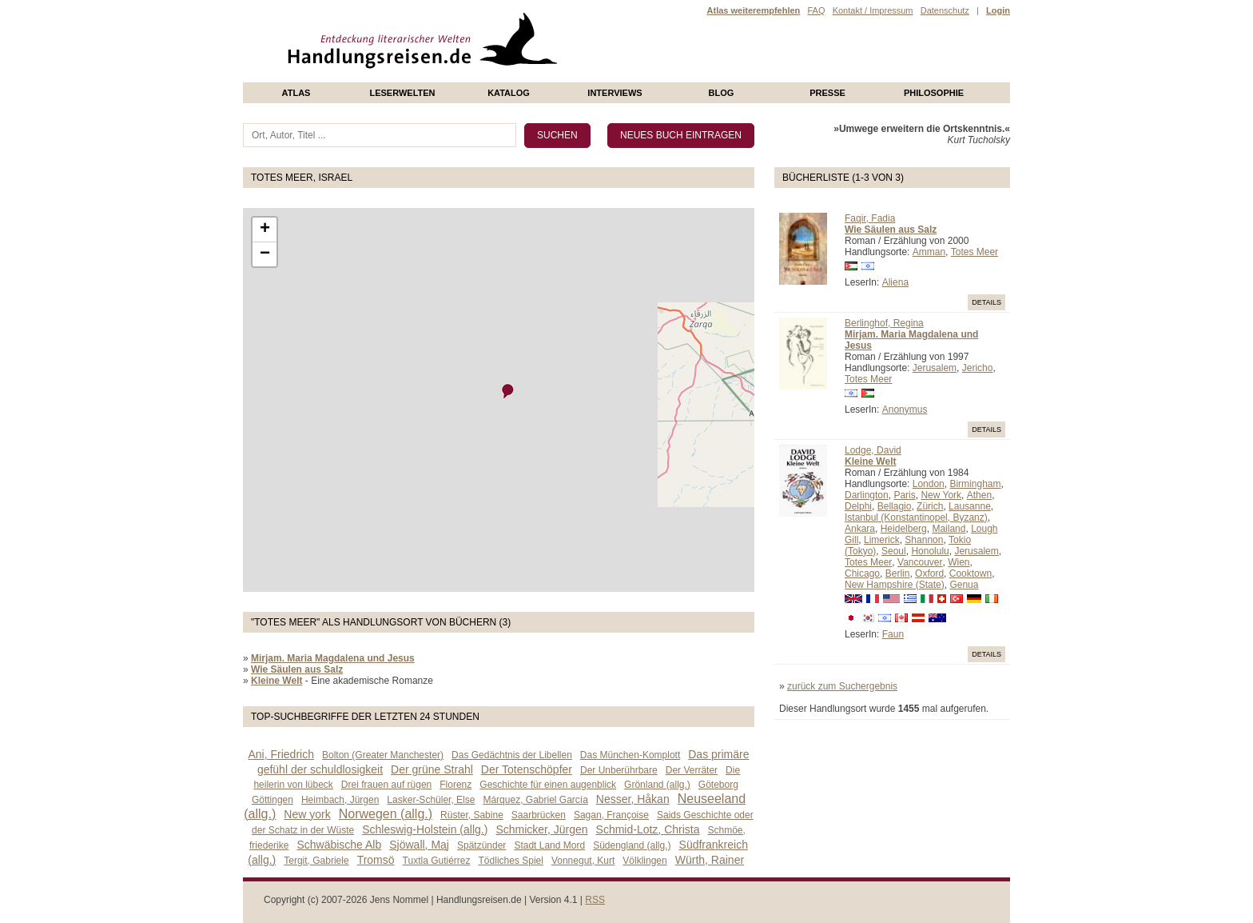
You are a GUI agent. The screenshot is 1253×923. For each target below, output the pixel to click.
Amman (929, 252)
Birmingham (974, 483)
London (929, 483)
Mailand (948, 528)
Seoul (893, 551)
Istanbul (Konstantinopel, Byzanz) (916, 517)
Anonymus (905, 409)
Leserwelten (402, 93)
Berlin (897, 573)
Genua (963, 584)
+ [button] (265, 230)
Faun (893, 634)
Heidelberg (904, 528)
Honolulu (930, 551)
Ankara (860, 528)
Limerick (882, 539)
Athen (979, 495)
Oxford (929, 573)
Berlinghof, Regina (884, 323)
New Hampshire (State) (895, 584)
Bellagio (894, 506)
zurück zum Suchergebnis (842, 686)
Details (986, 302)
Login (998, 10)
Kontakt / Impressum (873, 10)
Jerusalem (935, 368)
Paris (904, 495)
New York (941, 495)
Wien (958, 562)
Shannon (924, 539)
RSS (595, 899)
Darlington (867, 495)
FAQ (816, 10)
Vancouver (919, 562)
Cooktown (970, 573)
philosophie (934, 93)
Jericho (977, 368)
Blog (721, 93)
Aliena (895, 282)
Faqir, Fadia (870, 218)
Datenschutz (945, 10)
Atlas (296, 93)
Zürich (930, 506)
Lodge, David (873, 450)
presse (827, 93)
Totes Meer (974, 252)
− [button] (265, 254)
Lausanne (970, 506)
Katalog (508, 93)
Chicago (862, 573)
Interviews (614, 93)
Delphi (858, 506)
